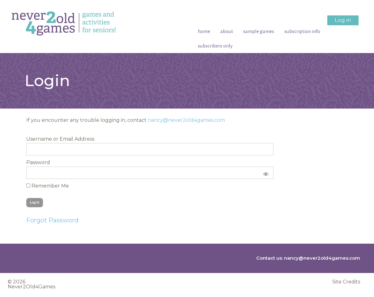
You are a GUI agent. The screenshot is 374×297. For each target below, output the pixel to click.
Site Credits (346, 281)
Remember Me (47, 186)
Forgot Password (52, 220)
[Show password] (265, 173)
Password (38, 162)
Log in (343, 20)
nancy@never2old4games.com (186, 120)
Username (39, 139)
